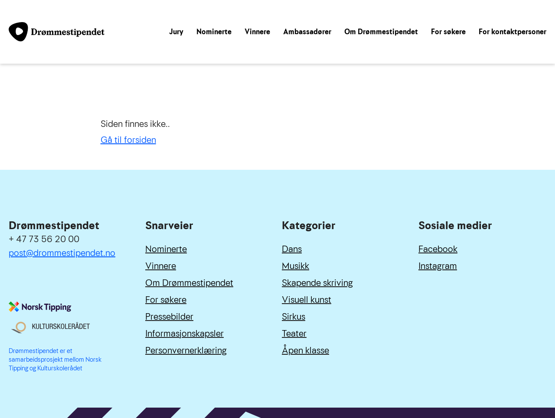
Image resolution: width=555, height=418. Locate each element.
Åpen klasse (305, 350)
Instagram (437, 266)
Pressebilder (169, 317)
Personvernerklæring (186, 350)
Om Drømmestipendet (381, 32)
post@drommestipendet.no (62, 253)
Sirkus (293, 317)
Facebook (437, 249)
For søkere (448, 32)
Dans (292, 249)
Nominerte (214, 32)
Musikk (295, 266)
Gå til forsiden (128, 140)
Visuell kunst (306, 300)
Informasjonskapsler (184, 333)
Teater (294, 333)
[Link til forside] (56, 31)
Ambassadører (307, 32)
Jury (176, 32)
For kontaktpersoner (512, 32)
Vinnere (257, 32)
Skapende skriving (317, 283)
